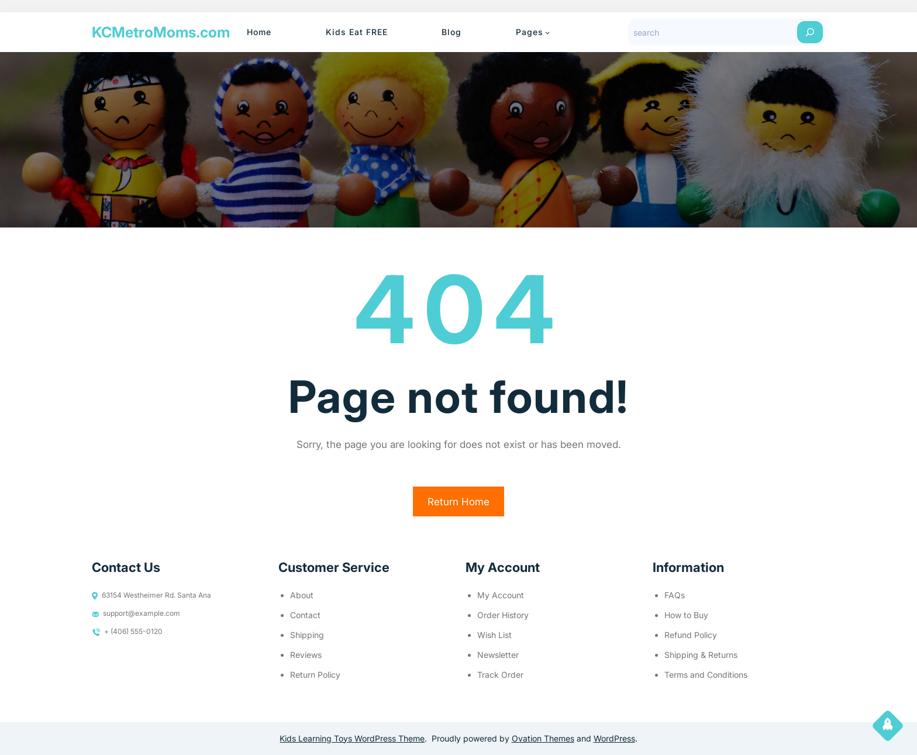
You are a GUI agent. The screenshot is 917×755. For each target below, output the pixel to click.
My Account (500, 595)
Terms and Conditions (705, 675)
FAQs (674, 595)
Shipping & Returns (700, 655)
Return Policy (315, 675)
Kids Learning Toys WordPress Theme (352, 738)
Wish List (494, 635)
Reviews (306, 655)
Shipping (307, 635)
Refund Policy (690, 635)
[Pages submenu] (547, 32)
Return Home (458, 502)
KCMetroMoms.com (161, 32)
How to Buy (686, 615)
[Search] (810, 32)
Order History (503, 615)
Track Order (500, 675)
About (301, 595)
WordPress (614, 738)
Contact (305, 615)
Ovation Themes (543, 738)
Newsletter (498, 655)
